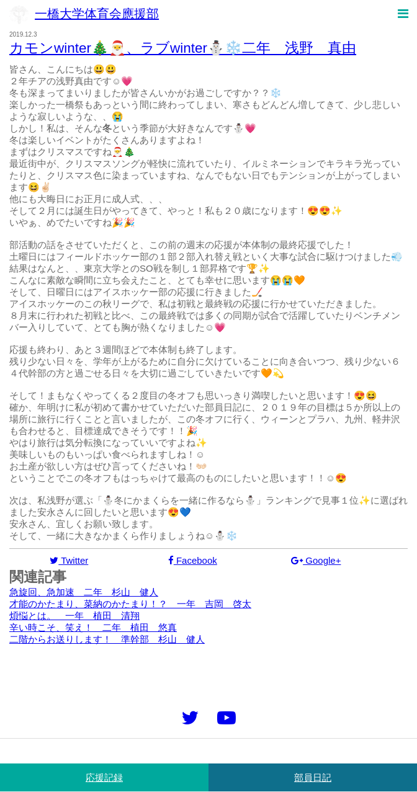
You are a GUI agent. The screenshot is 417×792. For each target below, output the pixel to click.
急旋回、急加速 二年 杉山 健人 (83, 592)
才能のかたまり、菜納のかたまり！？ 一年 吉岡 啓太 (130, 603)
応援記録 (104, 777)
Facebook (192, 560)
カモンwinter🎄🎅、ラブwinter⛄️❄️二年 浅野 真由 (182, 48)
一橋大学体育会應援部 (84, 13)
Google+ (316, 560)
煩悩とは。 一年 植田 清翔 (74, 615)
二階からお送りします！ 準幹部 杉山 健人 (107, 639)
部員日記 (312, 777)
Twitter (69, 560)
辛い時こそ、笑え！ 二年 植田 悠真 (93, 627)
